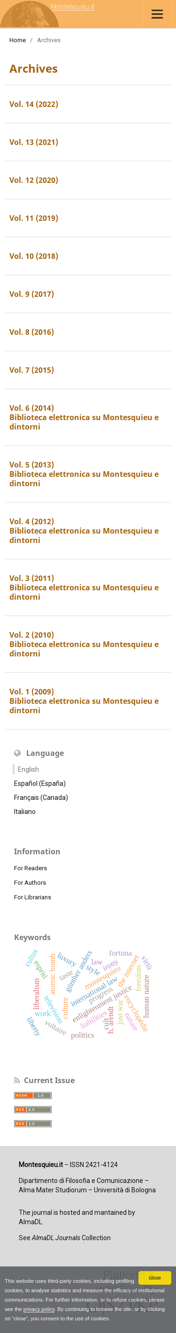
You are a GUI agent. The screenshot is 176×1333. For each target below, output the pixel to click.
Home (17, 40)
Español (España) (40, 783)
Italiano (25, 811)
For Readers (30, 868)
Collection (71, 1238)
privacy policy (38, 1309)
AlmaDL (30, 1222)
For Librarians (32, 897)
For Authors (30, 882)
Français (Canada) (41, 797)
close (155, 1277)
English (28, 769)
